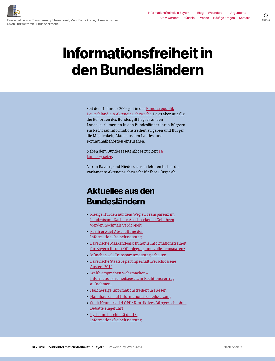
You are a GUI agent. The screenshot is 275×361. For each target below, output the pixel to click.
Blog (200, 14)
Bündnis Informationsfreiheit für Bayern (74, 351)
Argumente (238, 14)
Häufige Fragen (224, 20)
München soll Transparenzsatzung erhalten (128, 259)
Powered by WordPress (125, 351)
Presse (204, 20)
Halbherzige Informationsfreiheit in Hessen (128, 294)
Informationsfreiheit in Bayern (168, 14)
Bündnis (189, 20)
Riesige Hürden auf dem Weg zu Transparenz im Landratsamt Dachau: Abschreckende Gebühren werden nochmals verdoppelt (132, 224)
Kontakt (244, 20)
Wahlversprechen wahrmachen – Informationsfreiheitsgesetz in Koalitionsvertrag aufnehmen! (132, 283)
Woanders (215, 14)
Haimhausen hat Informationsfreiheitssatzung (131, 300)
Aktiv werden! (169, 20)
